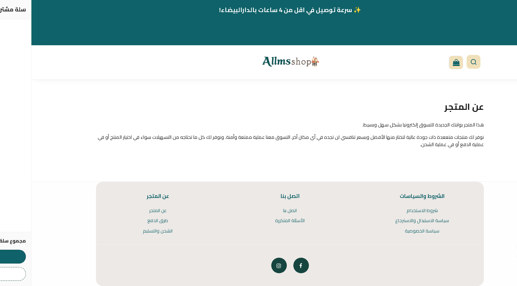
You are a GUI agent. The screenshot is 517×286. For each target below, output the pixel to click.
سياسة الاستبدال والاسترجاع (391, 220)
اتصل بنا (258, 210)
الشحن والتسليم (126, 231)
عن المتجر (126, 210)
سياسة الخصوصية (390, 231)
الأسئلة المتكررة (258, 220)
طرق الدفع (126, 220)
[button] (442, 62)
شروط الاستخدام (391, 210)
